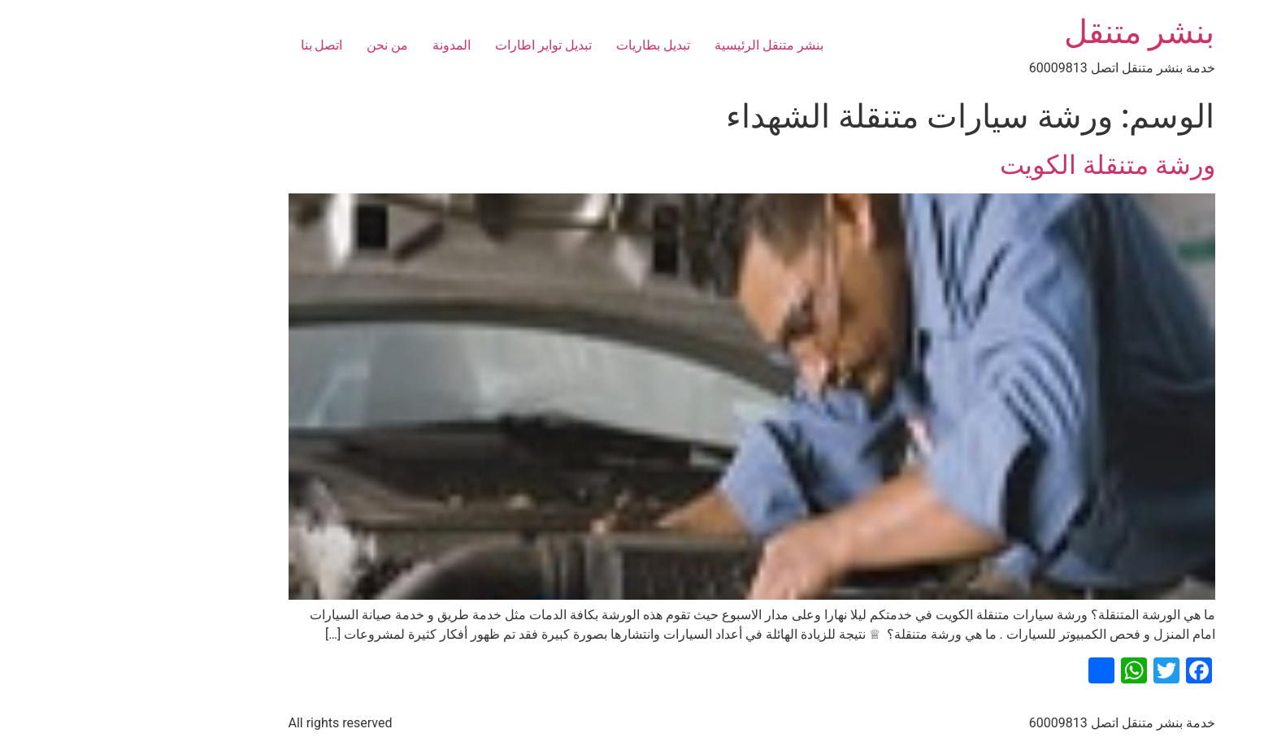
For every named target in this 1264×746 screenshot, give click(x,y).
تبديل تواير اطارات (424, 45)
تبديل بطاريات (534, 45)
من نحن (268, 45)
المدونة (332, 45)
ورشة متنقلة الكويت (988, 165)
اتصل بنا (202, 45)
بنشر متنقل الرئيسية (649, 45)
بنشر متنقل (1020, 32)
